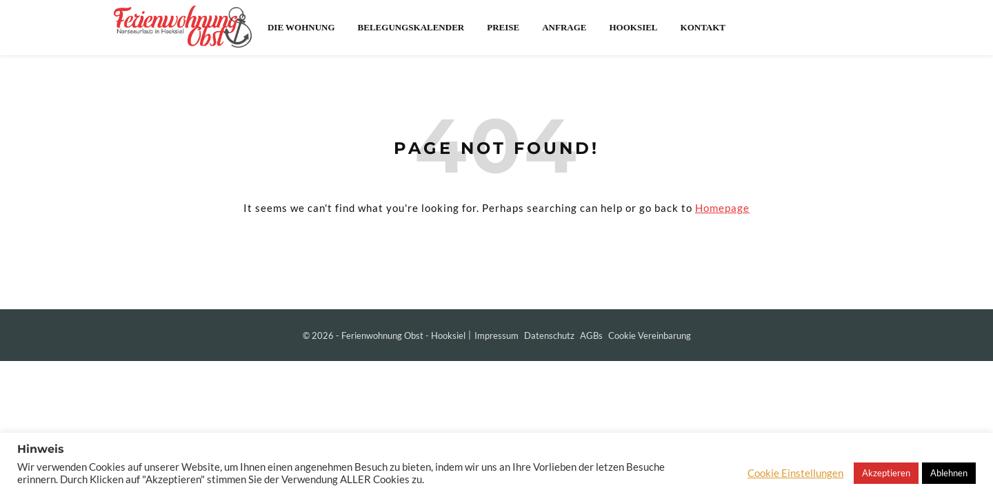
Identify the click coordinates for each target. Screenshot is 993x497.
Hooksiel (633, 27)
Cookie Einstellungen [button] (795, 473)
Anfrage (564, 27)
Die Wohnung (301, 27)
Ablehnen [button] (948, 472)
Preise (503, 27)
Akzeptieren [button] (886, 472)
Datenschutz (549, 335)
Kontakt (703, 27)
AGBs (591, 335)
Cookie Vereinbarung (649, 335)
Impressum (496, 335)
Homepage (722, 208)
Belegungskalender (411, 27)
